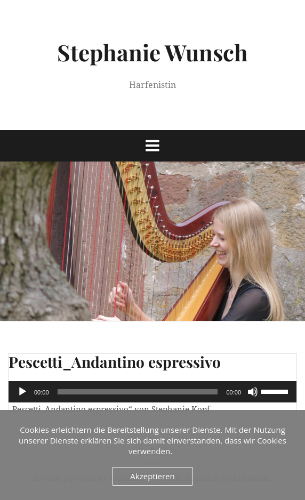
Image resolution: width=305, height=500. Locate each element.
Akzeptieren (152, 476)
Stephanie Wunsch (152, 52)
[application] (152, 391)
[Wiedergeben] (22, 391)
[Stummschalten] (252, 391)
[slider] (138, 391)
